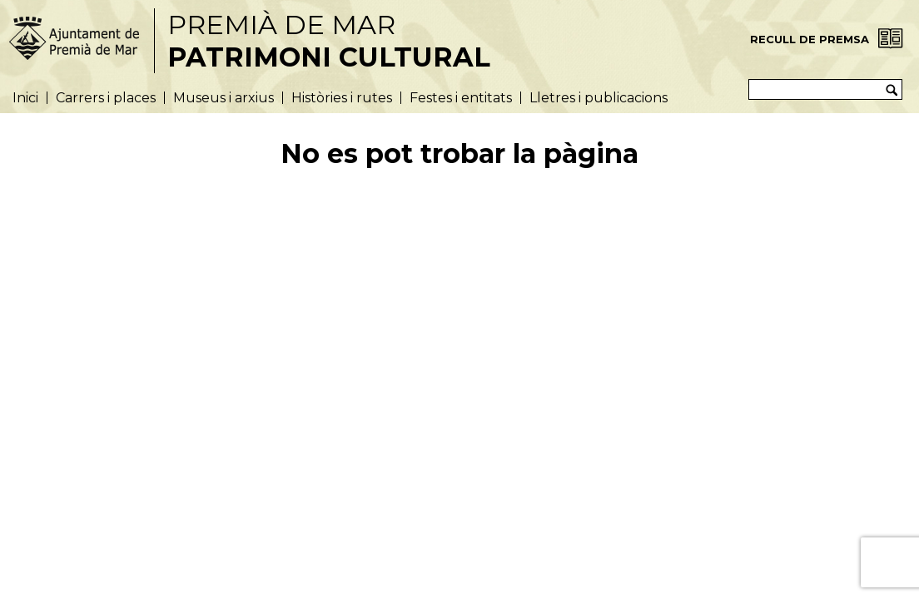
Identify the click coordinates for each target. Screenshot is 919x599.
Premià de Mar (328, 40)
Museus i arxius (223, 98)
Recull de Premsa (809, 39)
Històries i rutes (341, 98)
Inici (25, 98)
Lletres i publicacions (598, 98)
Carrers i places (106, 98)
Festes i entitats (461, 98)
